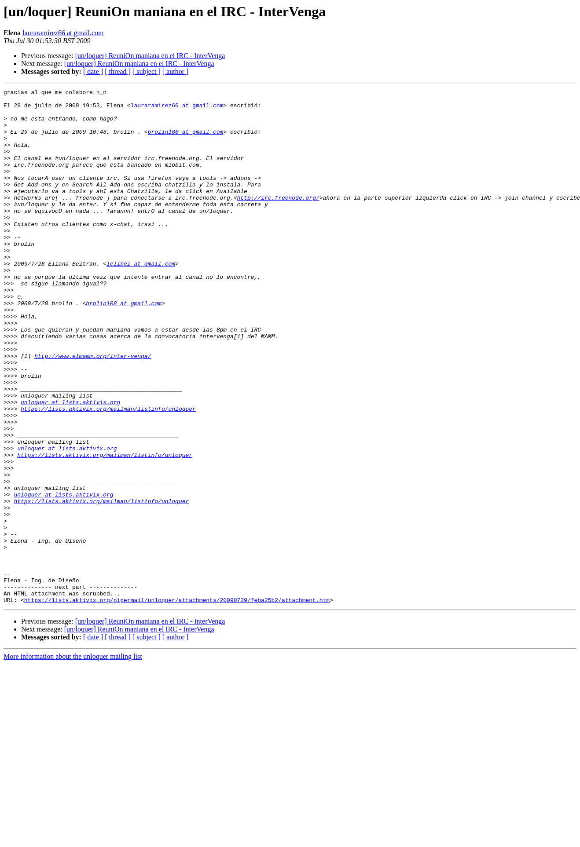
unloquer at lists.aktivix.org (70, 465)
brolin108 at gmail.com (186, 141)
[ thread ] (118, 71)
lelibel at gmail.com (140, 299)
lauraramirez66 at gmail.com (62, 33)
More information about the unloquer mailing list (73, 759)
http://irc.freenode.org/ (278, 220)
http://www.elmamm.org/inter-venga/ (92, 410)
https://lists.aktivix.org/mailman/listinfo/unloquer (108, 473)
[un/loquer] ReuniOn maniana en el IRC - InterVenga (150, 55)
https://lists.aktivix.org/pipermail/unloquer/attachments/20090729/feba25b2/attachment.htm (177, 703)
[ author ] (175, 71)
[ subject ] (146, 71)
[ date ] (93, 71)
